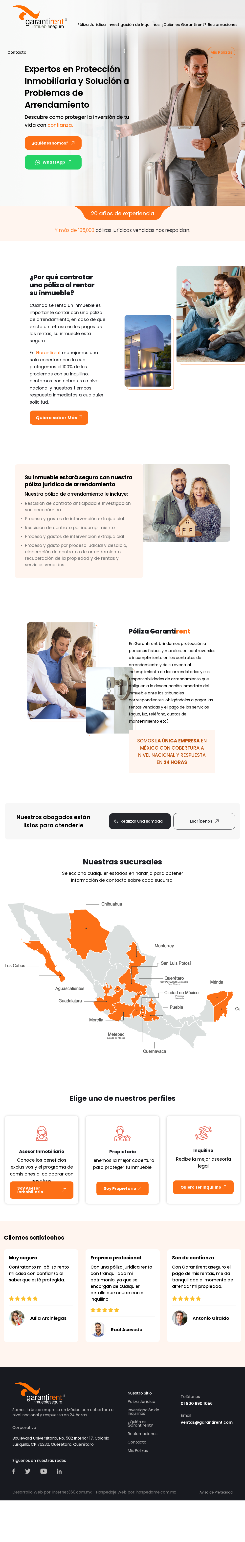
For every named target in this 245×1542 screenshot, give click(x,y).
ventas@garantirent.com (207, 1422)
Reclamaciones (223, 24)
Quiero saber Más (59, 418)
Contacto (16, 52)
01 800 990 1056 (197, 1403)
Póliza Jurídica (91, 24)
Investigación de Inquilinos (134, 24)
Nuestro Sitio (140, 1393)
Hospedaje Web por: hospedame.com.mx (136, 1492)
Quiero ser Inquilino (200, 1187)
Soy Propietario (120, 1188)
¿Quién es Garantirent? (183, 24)
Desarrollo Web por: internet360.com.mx (52, 1492)
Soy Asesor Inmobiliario (30, 1190)
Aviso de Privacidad (216, 1492)
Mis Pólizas (221, 52)
